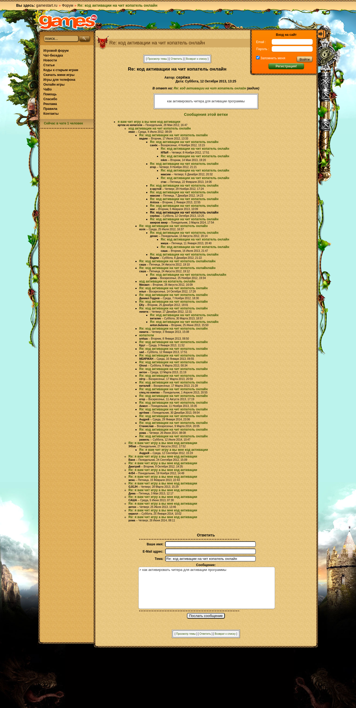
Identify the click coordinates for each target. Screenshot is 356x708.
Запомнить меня (272, 58)
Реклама (50, 104)
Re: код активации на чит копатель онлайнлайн (177, 261)
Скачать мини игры (58, 75)
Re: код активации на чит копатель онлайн (210, 88)
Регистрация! (286, 66)
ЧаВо (47, 89)
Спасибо (50, 99)
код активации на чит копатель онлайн (159, 128)
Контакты (51, 114)
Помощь (50, 94)
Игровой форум (56, 51)
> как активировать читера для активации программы (206, 588)
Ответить (176, 58)
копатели (146, 335)
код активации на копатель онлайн (167, 281)
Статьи (49, 65)
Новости (50, 60)
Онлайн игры (54, 84)
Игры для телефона (59, 80)
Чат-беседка (53, 55)
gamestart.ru (46, 5)
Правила (50, 109)
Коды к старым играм (60, 70)
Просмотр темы (157, 58)
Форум (68, 5)
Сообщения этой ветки (206, 114)
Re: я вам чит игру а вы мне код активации (162, 443)
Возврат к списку (196, 58)
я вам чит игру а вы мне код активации (149, 122)
